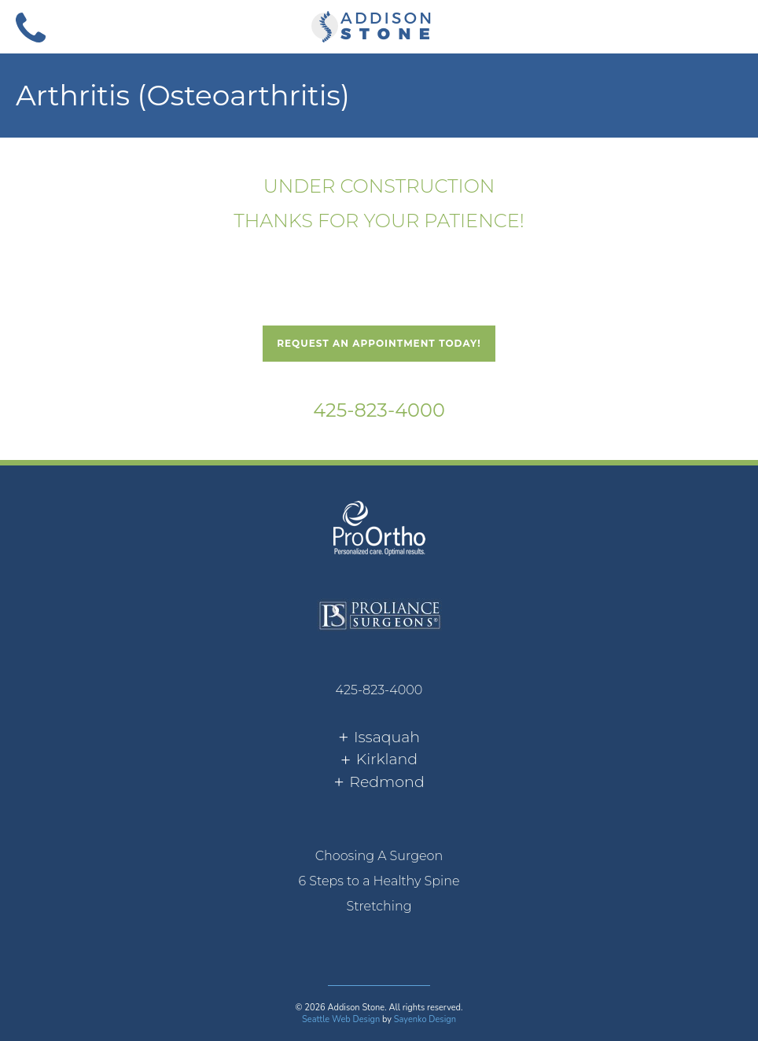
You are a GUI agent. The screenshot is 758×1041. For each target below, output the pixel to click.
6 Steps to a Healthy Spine (378, 881)
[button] (727, 26)
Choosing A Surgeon (379, 855)
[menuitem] (379, 856)
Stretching (378, 906)
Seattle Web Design (341, 1019)
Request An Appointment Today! (379, 343)
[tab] (379, 737)
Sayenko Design (425, 1019)
